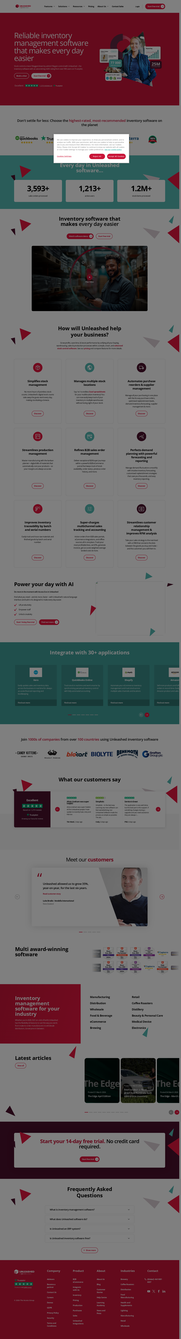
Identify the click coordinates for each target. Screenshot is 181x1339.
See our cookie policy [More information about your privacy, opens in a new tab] (113, 149)
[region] (91, 148)
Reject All (97, 156)
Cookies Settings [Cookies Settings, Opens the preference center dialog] (64, 156)
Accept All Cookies (116, 156)
